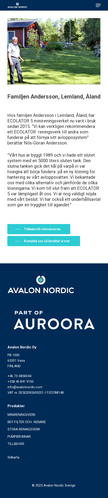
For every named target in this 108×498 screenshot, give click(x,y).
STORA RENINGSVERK (24, 429)
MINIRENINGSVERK (21, 415)
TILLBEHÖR (16, 444)
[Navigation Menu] (98, 5)
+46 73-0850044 (19, 376)
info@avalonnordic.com (25, 387)
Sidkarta (13, 457)
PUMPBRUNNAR (19, 437)
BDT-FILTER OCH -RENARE (27, 422)
